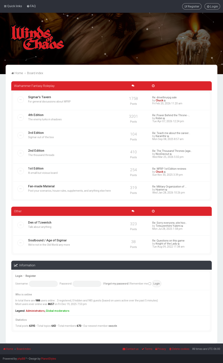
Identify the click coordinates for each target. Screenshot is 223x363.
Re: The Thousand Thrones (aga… (172, 150)
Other (18, 211)
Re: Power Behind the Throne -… (171, 114)
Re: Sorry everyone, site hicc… (169, 222)
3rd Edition (36, 132)
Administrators (35, 310)
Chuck (159, 100)
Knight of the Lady (166, 243)
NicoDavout (162, 153)
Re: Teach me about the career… (171, 132)
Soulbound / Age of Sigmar (47, 240)
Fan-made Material (41, 186)
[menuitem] (31, 6)
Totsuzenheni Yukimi (168, 225)
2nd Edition (36, 150)
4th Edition (36, 114)
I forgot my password (115, 283)
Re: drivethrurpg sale (164, 97)
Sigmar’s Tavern (39, 97)
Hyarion (160, 189)
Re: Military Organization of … (169, 186)
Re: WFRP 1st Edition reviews (169, 168)
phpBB (21, 358)
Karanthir (161, 135)
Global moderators (57, 310)
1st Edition (36, 168)
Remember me (140, 283)
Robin (159, 117)
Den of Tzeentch (39, 222)
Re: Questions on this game (168, 240)
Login (18, 275)
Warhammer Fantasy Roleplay (34, 85)
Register (31, 275)
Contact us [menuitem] (130, 348)
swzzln (112, 325)
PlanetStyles (48, 358)
